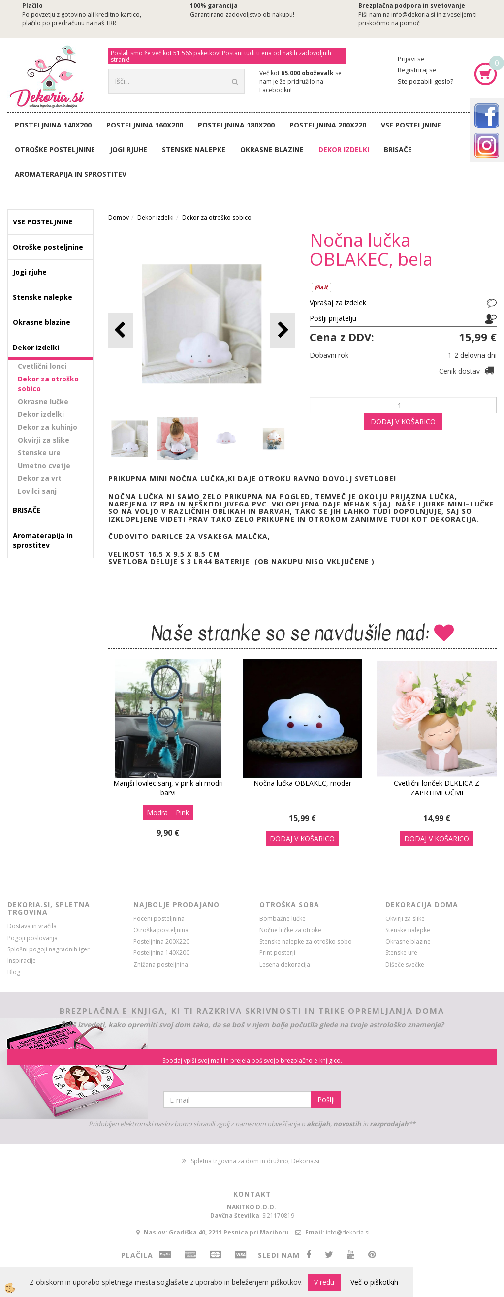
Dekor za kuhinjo (47, 427)
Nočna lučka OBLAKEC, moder (302, 783)
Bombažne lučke (282, 919)
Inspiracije (21, 960)
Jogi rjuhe (128, 149)
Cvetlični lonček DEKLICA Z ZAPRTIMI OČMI (436, 787)
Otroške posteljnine (55, 149)
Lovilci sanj (37, 491)
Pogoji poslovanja (32, 938)
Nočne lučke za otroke (290, 930)
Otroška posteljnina (161, 930)
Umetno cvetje (44, 465)
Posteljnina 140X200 (53, 124)
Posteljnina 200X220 (327, 124)
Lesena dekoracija (284, 964)
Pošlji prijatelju (333, 318)
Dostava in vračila (32, 926)
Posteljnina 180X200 (236, 124)
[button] (282, 330)
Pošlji (326, 1099)
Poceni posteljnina (159, 919)
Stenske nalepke (193, 149)
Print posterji (277, 953)
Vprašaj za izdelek (338, 302)
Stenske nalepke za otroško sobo (305, 941)
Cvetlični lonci (42, 366)
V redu (324, 1282)
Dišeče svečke (404, 964)
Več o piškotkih (374, 1282)
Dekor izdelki (343, 149)
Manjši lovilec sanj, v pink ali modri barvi (168, 787)
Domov (118, 217)
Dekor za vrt (40, 478)
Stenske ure (39, 452)
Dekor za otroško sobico (48, 383)
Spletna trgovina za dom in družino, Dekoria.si (255, 1161)
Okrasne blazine (272, 149)
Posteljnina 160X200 (144, 124)
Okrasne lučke (43, 401)
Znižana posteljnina (160, 964)
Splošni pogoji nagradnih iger (48, 949)
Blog (13, 972)
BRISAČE (398, 149)
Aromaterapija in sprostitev (70, 174)
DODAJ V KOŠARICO (403, 421)
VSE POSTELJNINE (411, 124)
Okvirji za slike (43, 439)
